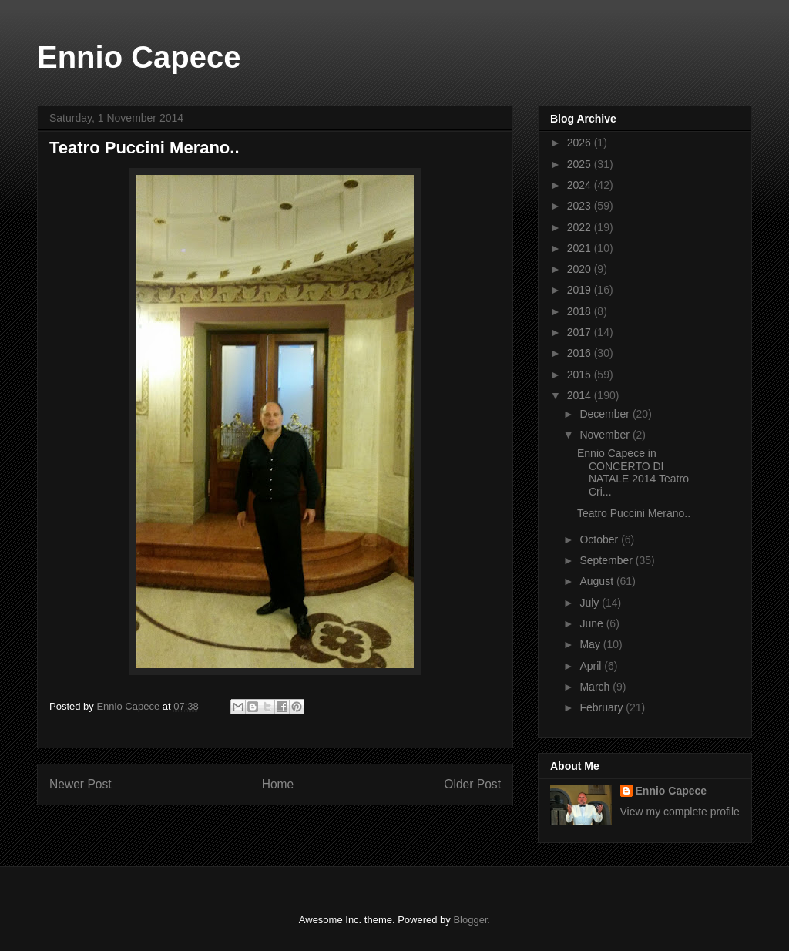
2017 (580, 332)
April (591, 666)
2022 (580, 227)
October (600, 539)
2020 (580, 269)
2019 (580, 290)
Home (278, 784)
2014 (580, 395)
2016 (580, 353)
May (591, 644)
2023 (580, 206)
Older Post (472, 784)
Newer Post (80, 784)
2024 (580, 185)
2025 (580, 164)
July (590, 602)
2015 (580, 374)
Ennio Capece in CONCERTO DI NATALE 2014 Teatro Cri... (633, 472)
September (607, 560)
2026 (580, 142)
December (605, 414)
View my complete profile (680, 811)
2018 (580, 311)
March (596, 686)
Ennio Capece (139, 57)
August (597, 581)
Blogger (470, 920)
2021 (580, 248)
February (602, 707)
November (605, 434)
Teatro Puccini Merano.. (633, 513)
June (592, 623)
